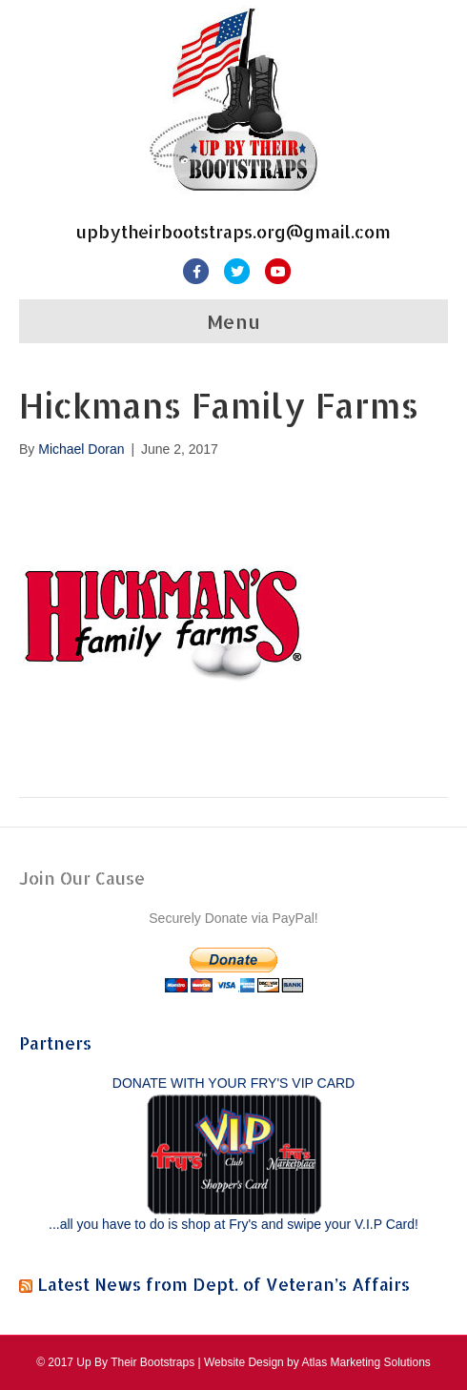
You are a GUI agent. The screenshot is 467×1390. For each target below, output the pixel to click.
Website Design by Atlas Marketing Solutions (317, 1362)
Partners (55, 1042)
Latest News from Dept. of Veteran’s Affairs (223, 1284)
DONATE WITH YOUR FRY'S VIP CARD (233, 1083)
